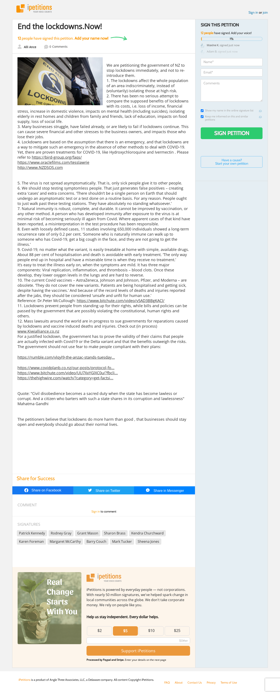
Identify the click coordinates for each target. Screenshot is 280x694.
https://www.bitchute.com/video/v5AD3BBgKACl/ (121, 300)
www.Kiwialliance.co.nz (38, 331)
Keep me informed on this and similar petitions (224, 118)
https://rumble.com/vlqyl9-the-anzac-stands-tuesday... (66, 357)
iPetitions (34, 8)
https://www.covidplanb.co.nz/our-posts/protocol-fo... (65, 367)
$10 (151, 630)
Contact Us (195, 682)
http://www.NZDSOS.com (40, 167)
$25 (177, 630)
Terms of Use (229, 682)
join (265, 12)
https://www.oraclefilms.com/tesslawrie (53, 162)
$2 (99, 630)
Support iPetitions (138, 651)
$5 (125, 630)
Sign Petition (231, 133)
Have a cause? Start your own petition (231, 162)
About (179, 682)
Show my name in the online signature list (227, 110)
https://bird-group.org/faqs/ (57, 157)
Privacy (211, 682)
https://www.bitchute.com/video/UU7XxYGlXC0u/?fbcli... (67, 372)
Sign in (253, 12)
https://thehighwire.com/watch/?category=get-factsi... (65, 377)
